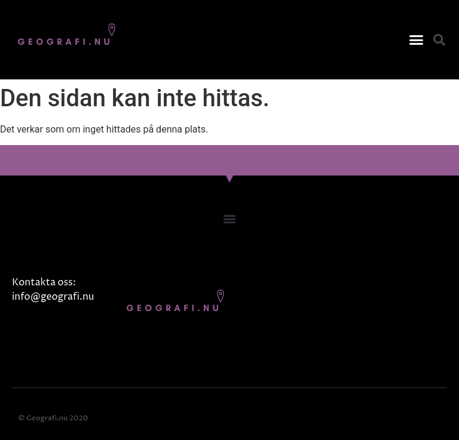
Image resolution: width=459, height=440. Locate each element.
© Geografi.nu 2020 (53, 418)
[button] (416, 40)
